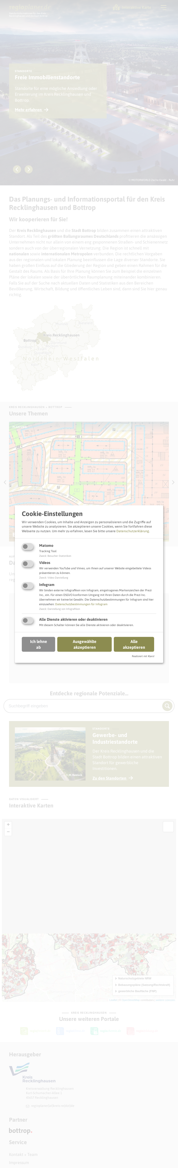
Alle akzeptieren (134, 644)
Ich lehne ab (38, 644)
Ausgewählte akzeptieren (84, 644)
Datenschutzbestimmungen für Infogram (81, 604)
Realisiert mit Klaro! (143, 656)
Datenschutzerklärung (132, 531)
